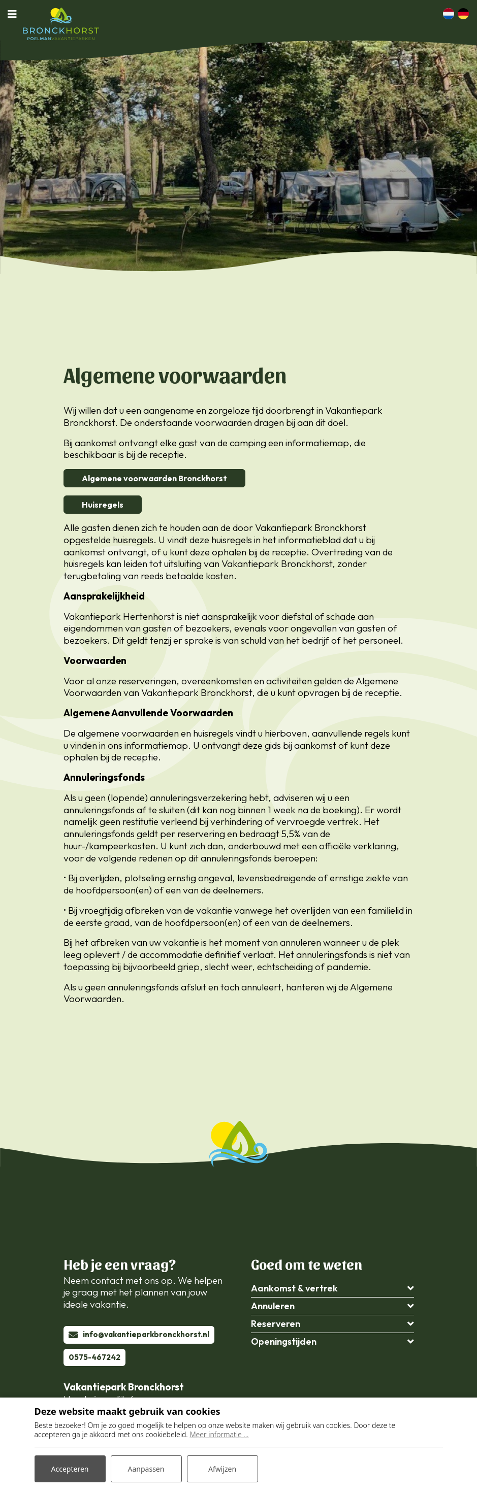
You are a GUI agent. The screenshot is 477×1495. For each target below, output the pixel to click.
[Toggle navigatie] (15, 13)
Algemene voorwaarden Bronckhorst (154, 478)
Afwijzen (222, 1469)
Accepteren (70, 1469)
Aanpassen (146, 1469)
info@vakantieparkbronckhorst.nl (146, 1334)
